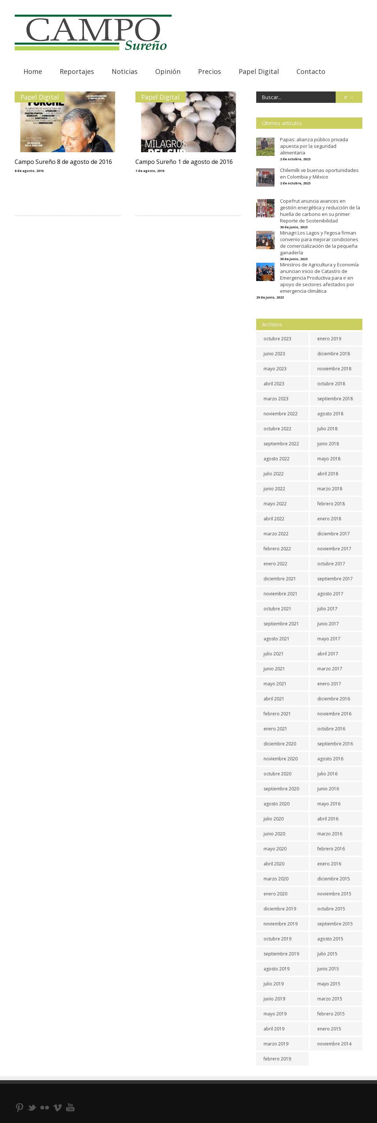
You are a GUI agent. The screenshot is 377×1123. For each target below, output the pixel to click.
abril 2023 (274, 384)
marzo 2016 (329, 834)
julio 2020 (274, 819)
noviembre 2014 (334, 1044)
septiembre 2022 (281, 444)
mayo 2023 (275, 369)
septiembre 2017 (335, 579)
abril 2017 (327, 654)
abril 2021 (274, 699)
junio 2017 (328, 624)
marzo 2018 (329, 489)
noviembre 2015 (334, 894)
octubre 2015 (331, 909)
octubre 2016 (331, 729)
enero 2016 (329, 864)
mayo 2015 (328, 984)
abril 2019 (274, 1029)
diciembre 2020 (280, 744)
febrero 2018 (331, 504)
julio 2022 (274, 474)
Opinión (167, 71)
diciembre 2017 (333, 534)
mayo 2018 (328, 459)
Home (32, 71)
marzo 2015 (329, 999)
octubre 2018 (331, 384)
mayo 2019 (275, 1014)
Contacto (310, 71)
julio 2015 (327, 954)
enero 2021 (275, 729)
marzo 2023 (276, 399)
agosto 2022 (277, 459)
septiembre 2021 (281, 624)
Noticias (125, 71)
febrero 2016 (331, 849)
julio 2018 (327, 429)
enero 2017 (329, 684)
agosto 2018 (330, 414)
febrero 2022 (277, 549)
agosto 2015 (330, 939)
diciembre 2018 (333, 354)
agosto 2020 (277, 804)
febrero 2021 (277, 714)
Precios (209, 71)
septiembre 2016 (335, 744)
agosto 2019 (277, 969)
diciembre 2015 (333, 879)
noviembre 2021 (281, 594)
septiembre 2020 (281, 789)
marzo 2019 (276, 1044)
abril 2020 (274, 864)
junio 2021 (274, 669)
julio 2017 (327, 609)
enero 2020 (275, 894)
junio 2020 (274, 834)
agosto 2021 (277, 639)
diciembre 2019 (280, 909)
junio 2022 (274, 489)
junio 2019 (274, 999)
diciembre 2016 (333, 699)
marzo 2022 (276, 534)
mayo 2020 (275, 849)
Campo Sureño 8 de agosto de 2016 (63, 162)
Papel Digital (259, 71)
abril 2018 (327, 474)
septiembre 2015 (335, 924)
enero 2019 (329, 339)
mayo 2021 (275, 684)
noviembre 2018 (334, 369)
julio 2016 (327, 774)
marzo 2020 (276, 879)
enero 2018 (329, 519)
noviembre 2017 (334, 549)
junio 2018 (328, 444)
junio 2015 (328, 969)
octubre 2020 (277, 774)
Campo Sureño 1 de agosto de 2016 (184, 162)
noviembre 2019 (281, 924)
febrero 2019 (277, 1059)
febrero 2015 (331, 1014)
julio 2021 (274, 654)
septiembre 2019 (281, 954)
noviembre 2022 (281, 414)
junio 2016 (328, 789)
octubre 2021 (277, 609)
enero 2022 (275, 564)
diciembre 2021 (280, 579)
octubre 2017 (331, 564)
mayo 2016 (328, 804)
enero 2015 (329, 1029)
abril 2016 (327, 819)
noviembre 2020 (281, 759)
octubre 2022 (277, 429)
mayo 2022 (275, 504)
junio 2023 (274, 354)
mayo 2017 (328, 639)
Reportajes (77, 71)
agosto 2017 (330, 594)
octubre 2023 (277, 339)
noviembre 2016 (334, 714)
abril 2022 (274, 519)
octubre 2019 (277, 939)
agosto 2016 (330, 759)
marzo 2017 (329, 669)
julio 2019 (274, 984)
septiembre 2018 (335, 399)
